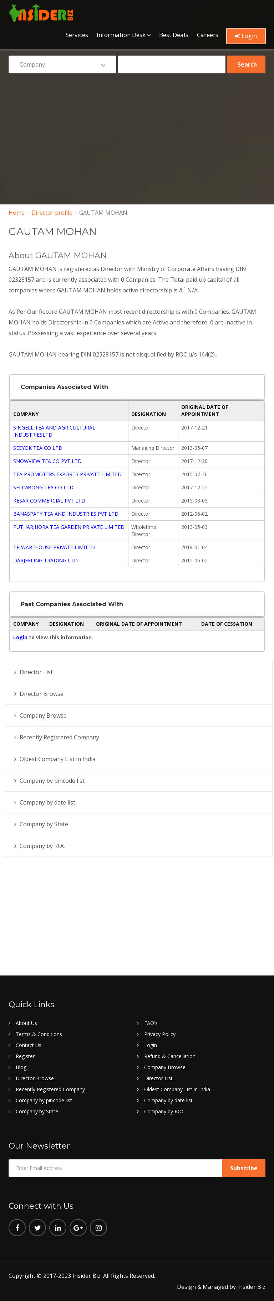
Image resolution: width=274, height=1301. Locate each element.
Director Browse (42, 694)
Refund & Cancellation (170, 1056)
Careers (207, 35)
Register (25, 1056)
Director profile (51, 213)
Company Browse (43, 715)
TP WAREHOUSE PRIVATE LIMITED (54, 547)
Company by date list (47, 802)
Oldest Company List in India (58, 759)
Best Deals (173, 35)
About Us (26, 1023)
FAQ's (151, 1023)
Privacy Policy (160, 1034)
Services (77, 35)
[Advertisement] (137, 134)
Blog (21, 1067)
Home (17, 213)
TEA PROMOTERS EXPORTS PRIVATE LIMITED (67, 474)
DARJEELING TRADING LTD (45, 560)
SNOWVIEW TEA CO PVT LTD (47, 461)
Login (246, 36)
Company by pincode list (52, 781)
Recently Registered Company (59, 737)
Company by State (44, 824)
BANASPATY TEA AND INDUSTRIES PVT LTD (65, 513)
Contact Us (28, 1045)
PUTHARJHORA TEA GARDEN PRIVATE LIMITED (69, 527)
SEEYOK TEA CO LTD (37, 447)
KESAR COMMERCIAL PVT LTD (49, 500)
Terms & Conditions (39, 1034)
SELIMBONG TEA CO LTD (43, 487)
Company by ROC (43, 846)
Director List (36, 672)
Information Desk (121, 35)
